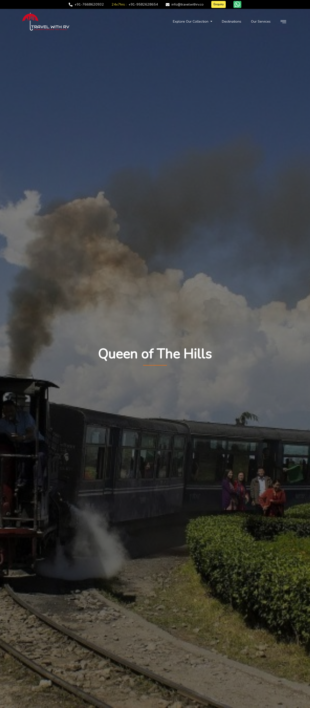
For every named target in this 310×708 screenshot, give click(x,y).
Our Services (261, 21)
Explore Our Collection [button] (191, 21)
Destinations (231, 21)
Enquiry (218, 4)
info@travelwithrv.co (187, 4)
